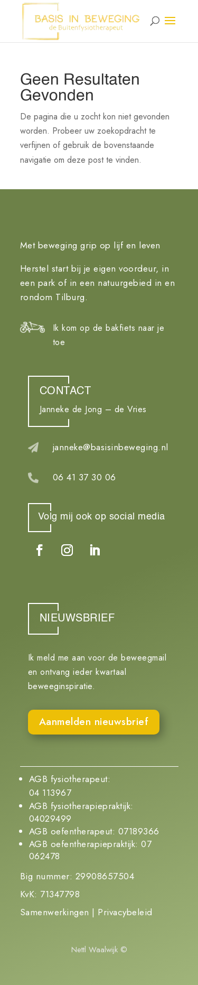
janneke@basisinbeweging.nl (110, 447)
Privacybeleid (125, 912)
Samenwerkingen (54, 912)
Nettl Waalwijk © (99, 949)
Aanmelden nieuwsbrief (94, 721)
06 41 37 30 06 (84, 477)
